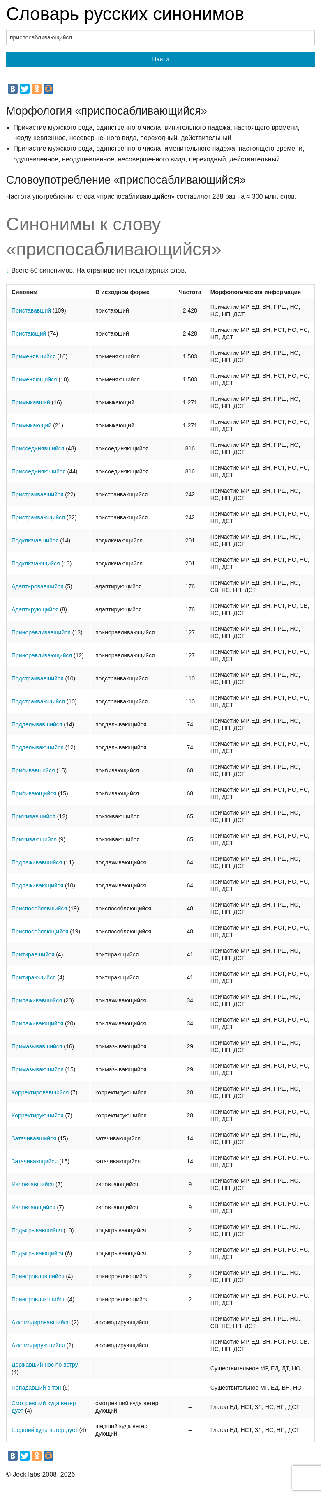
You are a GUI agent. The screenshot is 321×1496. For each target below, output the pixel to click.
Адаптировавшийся (38, 586)
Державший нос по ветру (45, 1364)
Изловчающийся (33, 1207)
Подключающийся (36, 563)
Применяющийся (34, 379)
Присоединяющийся (39, 471)
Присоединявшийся (38, 448)
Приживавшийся (33, 816)
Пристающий (29, 333)
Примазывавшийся (37, 1046)
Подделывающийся (38, 747)
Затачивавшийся (34, 1138)
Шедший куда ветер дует (45, 1430)
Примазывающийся (38, 1069)
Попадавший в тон (36, 1387)
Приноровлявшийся (38, 1276)
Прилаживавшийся (37, 1000)
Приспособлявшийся (39, 908)
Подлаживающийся (37, 885)
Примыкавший (31, 402)
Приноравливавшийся (41, 632)
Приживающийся (34, 839)
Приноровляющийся (39, 1299)
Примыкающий (31, 425)
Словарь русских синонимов (125, 14)
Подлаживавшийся (37, 862)
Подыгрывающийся (37, 1253)
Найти (160, 59)
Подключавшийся (35, 540)
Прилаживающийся (37, 1023)
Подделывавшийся (37, 724)
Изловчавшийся (33, 1184)
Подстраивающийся (38, 701)
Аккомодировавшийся (41, 1322)
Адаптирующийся (35, 609)
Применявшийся (33, 356)
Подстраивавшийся (37, 678)
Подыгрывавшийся (37, 1230)
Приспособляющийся (40, 931)
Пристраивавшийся (37, 494)
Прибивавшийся (33, 770)
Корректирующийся (38, 1115)
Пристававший (31, 310)
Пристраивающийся (38, 517)
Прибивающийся (34, 793)
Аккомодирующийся (38, 1345)
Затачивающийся (35, 1161)
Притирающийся (34, 977)
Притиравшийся (33, 954)
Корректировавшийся (40, 1092)
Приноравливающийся (42, 655)
